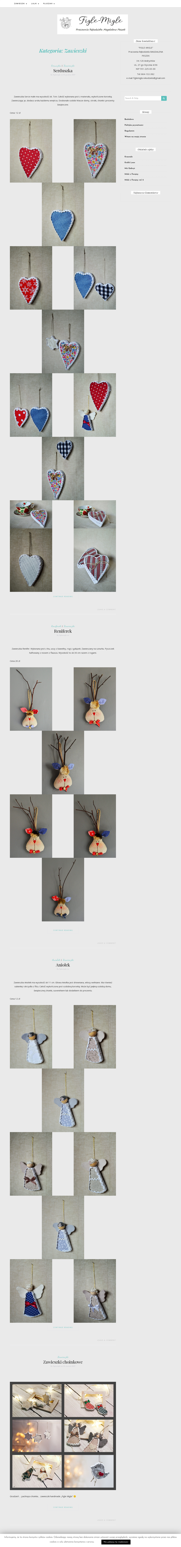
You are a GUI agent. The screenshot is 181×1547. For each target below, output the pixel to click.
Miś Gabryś (130, 168)
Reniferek (56, 626)
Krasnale (129, 157)
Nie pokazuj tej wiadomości (116, 1542)
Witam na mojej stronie (135, 137)
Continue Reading (63, 596)
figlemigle (57, 75)
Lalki (35, 4)
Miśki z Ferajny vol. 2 (134, 180)
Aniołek (56, 959)
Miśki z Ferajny (131, 174)
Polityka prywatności (134, 125)
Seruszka (56, 65)
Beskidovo (129, 119)
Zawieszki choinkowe (62, 1362)
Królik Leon (130, 163)
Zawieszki (20, 4)
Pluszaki (49, 4)
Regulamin (129, 131)
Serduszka (62, 70)
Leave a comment (106, 609)
